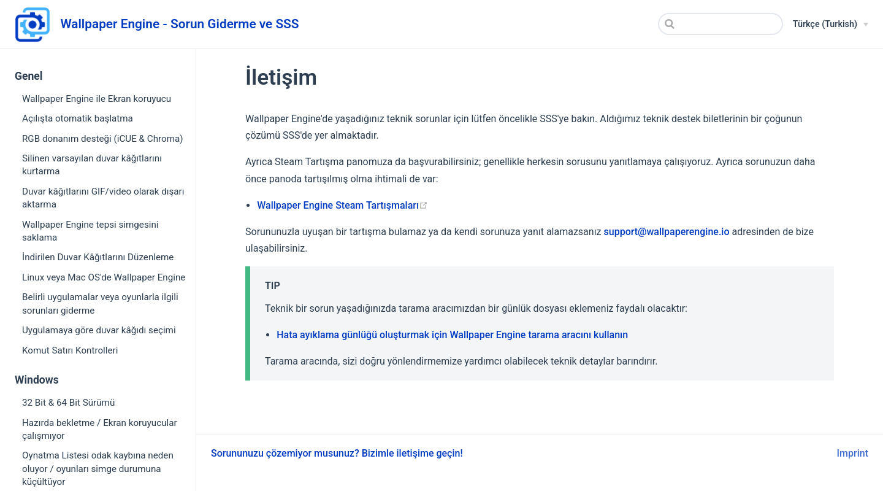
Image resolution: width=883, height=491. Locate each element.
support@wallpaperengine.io (667, 232)
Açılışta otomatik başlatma (77, 118)
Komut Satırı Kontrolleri (70, 350)
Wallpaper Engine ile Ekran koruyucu (96, 98)
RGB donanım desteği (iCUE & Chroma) (102, 138)
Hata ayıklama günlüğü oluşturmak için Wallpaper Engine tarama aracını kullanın (452, 335)
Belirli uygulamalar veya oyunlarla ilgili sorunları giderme (100, 303)
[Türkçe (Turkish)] (830, 24)
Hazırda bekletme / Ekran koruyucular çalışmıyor (99, 429)
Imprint (852, 453)
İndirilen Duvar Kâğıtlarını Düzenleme (98, 257)
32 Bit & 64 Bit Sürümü (68, 402)
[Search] (720, 24)
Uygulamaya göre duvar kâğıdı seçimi (99, 330)
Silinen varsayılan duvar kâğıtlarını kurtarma (92, 165)
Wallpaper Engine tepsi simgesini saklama (90, 231)
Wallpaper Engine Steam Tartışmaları (342, 205)
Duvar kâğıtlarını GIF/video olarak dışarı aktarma (103, 198)
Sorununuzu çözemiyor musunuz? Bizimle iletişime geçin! (337, 453)
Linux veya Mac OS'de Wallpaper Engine (103, 277)
